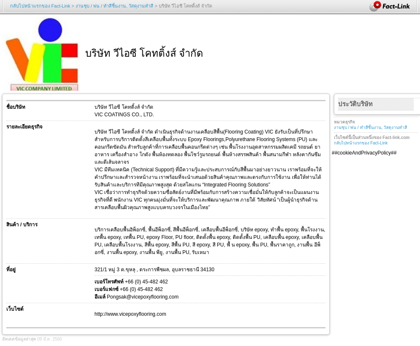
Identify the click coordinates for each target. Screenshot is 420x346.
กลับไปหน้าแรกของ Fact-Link (40, 5)
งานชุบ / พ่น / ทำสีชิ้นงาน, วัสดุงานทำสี (114, 5)
